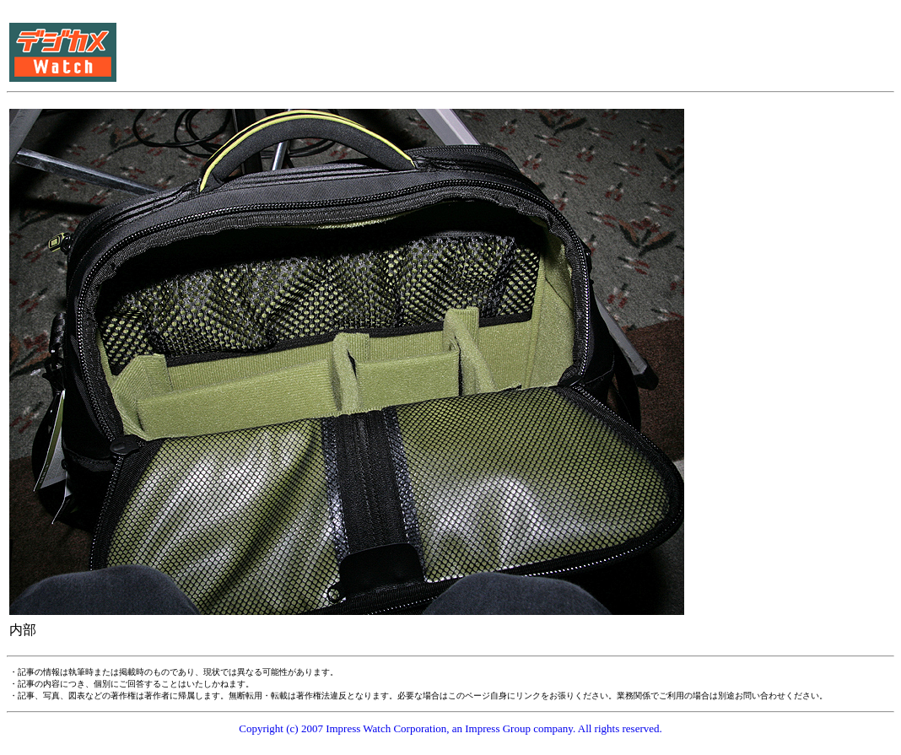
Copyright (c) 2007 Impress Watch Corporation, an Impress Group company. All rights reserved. (450, 728)
